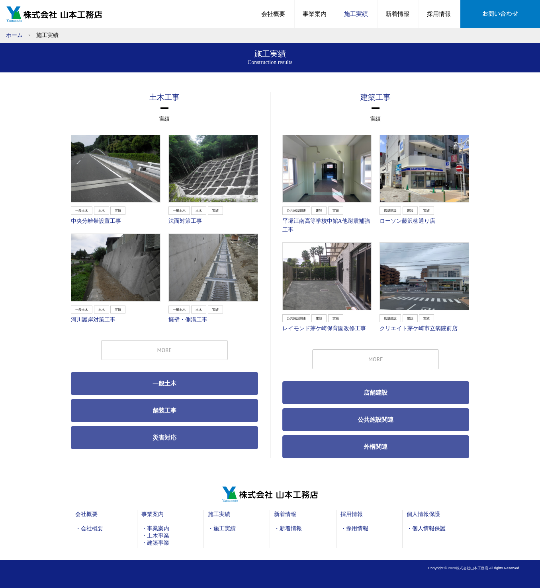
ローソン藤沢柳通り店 (407, 221)
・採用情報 (354, 529)
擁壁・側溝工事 (187, 320)
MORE (164, 350)
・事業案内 (155, 529)
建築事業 (158, 543)
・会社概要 (89, 529)
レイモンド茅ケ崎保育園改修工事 (324, 328)
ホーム (14, 35)
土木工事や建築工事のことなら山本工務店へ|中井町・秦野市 (56, 14)
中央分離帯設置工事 (96, 221)
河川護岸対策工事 (93, 320)
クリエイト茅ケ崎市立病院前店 (419, 328)
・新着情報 (288, 529)
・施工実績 (222, 529)
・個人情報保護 (426, 529)
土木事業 (158, 536)
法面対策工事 (185, 221)
